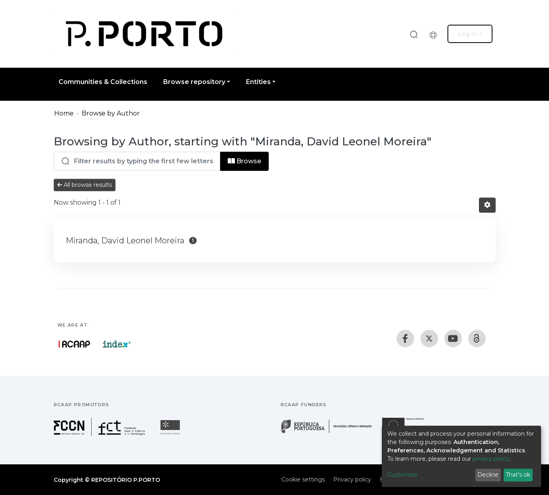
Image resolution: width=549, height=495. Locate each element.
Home (64, 113)
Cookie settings (303, 479)
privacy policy (491, 458)
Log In (467, 33)
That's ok (518, 474)
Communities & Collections (103, 82)
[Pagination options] (487, 205)
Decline (487, 474)
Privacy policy (352, 479)
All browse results (84, 184)
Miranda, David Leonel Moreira (125, 240)
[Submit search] (413, 34)
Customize (402, 474)
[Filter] (137, 161)
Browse (244, 161)
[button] (435, 34)
